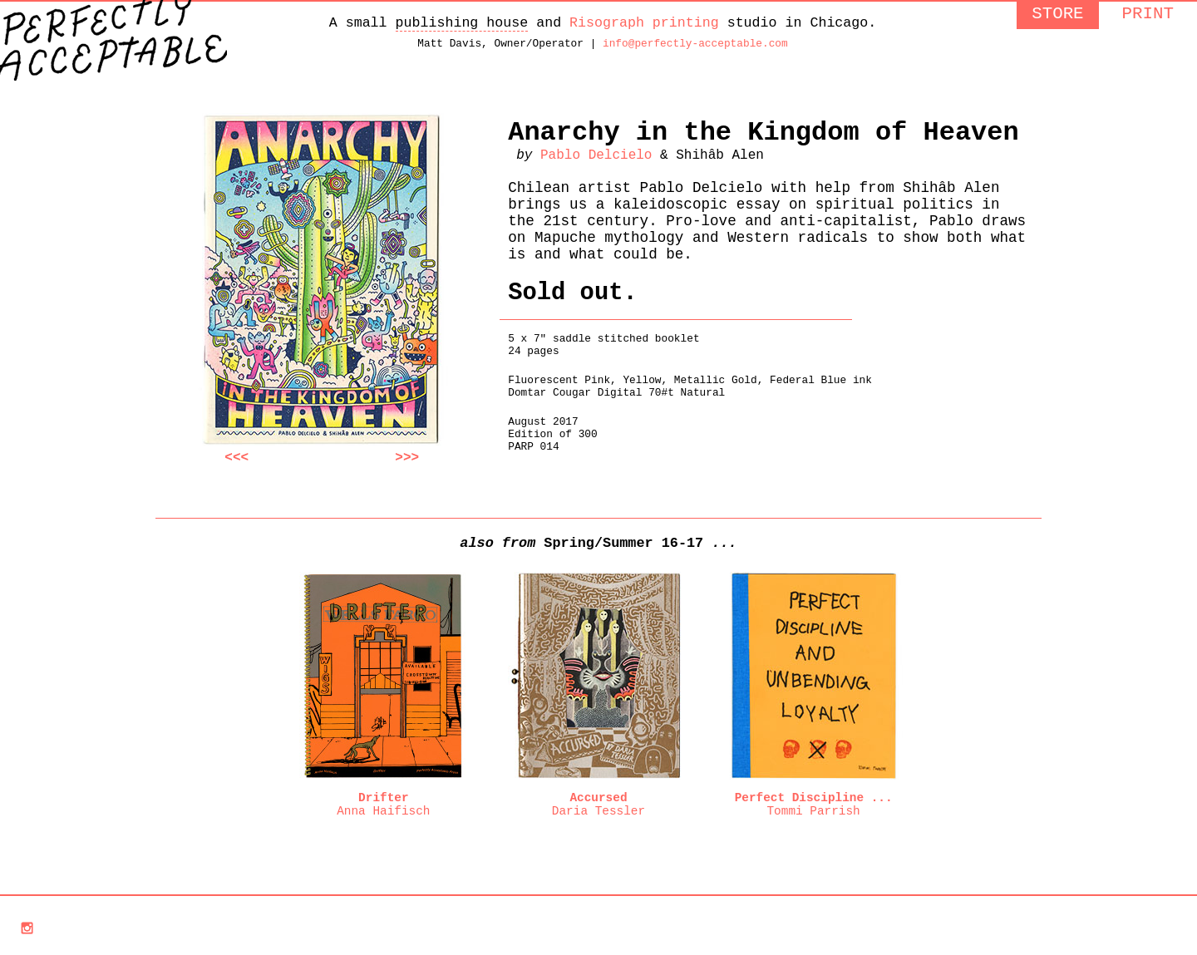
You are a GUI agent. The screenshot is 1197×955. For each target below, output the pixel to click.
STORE (1057, 15)
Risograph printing (644, 24)
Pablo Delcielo (596, 168)
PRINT (1148, 15)
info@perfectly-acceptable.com (695, 48)
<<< (236, 465)
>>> (407, 465)
